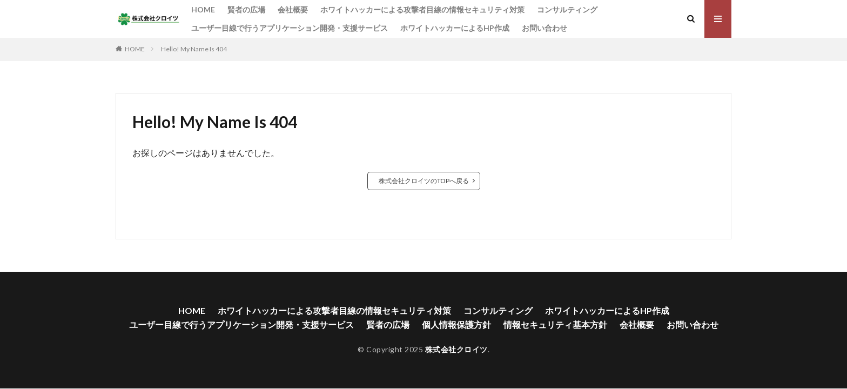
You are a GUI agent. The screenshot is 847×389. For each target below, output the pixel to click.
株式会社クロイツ (456, 349)
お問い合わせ (544, 27)
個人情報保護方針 (456, 324)
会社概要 (293, 9)
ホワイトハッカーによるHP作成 (454, 27)
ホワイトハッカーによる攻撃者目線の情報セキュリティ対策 (422, 9)
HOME (203, 9)
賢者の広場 (246, 9)
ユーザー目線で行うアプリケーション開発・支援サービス (289, 27)
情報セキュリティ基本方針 (555, 324)
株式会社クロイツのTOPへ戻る (424, 181)
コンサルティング (567, 9)
